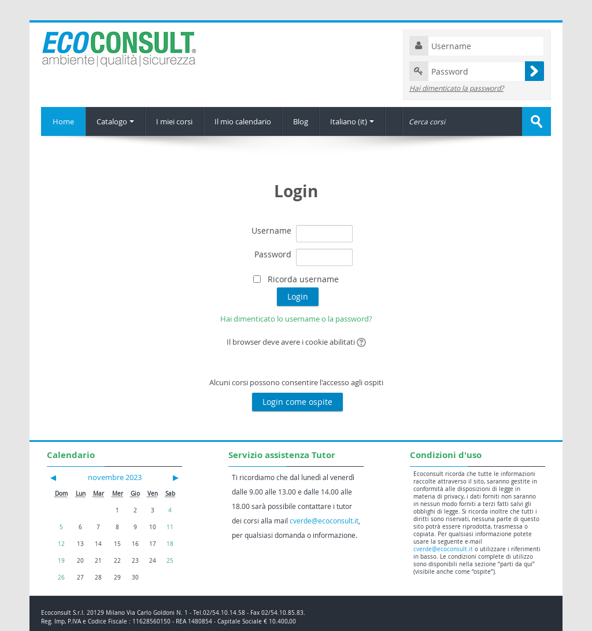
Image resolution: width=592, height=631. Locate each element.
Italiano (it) (352, 121)
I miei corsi (174, 121)
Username (271, 230)
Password (272, 254)
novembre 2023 (115, 477)
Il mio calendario (242, 121)
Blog (300, 121)
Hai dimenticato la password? (456, 88)
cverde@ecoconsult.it (324, 520)
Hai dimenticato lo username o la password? (296, 318)
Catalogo (115, 121)
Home (63, 121)
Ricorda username (303, 279)
